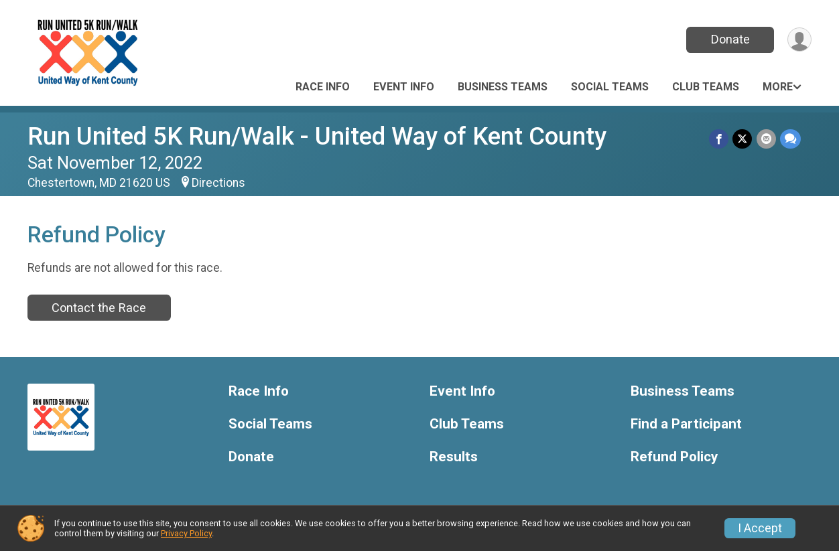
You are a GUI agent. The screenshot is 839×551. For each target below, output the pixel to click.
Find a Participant (686, 424)
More (778, 86)
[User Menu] (799, 39)
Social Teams (610, 86)
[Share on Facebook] (719, 139)
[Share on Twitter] (743, 139)
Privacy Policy (186, 533)
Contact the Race (99, 308)
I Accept (760, 528)
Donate (729, 39)
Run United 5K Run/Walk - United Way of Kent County (316, 136)
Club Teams (705, 86)
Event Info (403, 86)
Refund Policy (674, 457)
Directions (218, 182)
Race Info (323, 86)
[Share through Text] (790, 139)
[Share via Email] (766, 139)
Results (454, 457)
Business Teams (502, 86)
